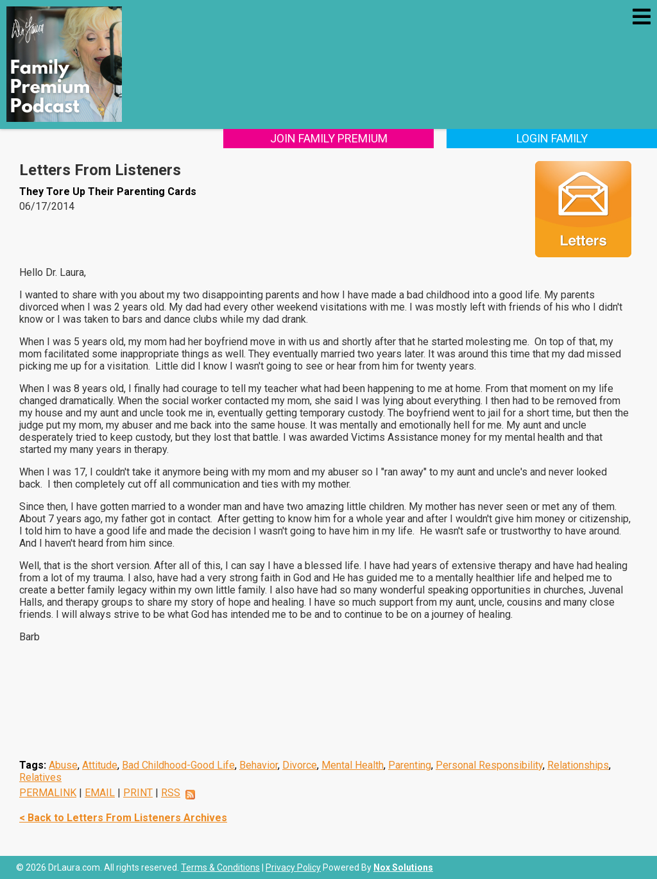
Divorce (299, 765)
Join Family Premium (329, 138)
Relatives (40, 777)
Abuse (63, 765)
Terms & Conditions (220, 867)
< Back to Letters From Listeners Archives (123, 818)
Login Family (552, 138)
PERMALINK (47, 793)
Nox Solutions (403, 867)
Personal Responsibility (489, 765)
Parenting (409, 765)
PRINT (138, 793)
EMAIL (100, 793)
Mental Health (352, 765)
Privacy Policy (293, 867)
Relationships (578, 765)
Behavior (258, 765)
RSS (170, 793)
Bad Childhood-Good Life (178, 765)
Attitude (99, 765)
